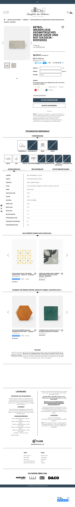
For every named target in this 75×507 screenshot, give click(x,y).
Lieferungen (44, 457)
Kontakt (43, 462)
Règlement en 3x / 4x (37, 444)
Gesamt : (35, 74)
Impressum (26, 459)
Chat (27, 358)
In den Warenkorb (49, 100)
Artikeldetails (14, 169)
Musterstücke (44, 455)
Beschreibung (37, 169)
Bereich (35, 68)
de (7, 12)
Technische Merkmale (39, 95)
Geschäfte (26, 457)
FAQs (42, 460)
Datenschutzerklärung (29, 462)
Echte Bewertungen (60, 169)
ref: (34, 47)
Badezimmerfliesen (12, 225)
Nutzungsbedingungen (29, 460)
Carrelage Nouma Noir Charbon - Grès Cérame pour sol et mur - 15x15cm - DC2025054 (49, 275)
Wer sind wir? (27, 455)
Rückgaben (44, 459)
